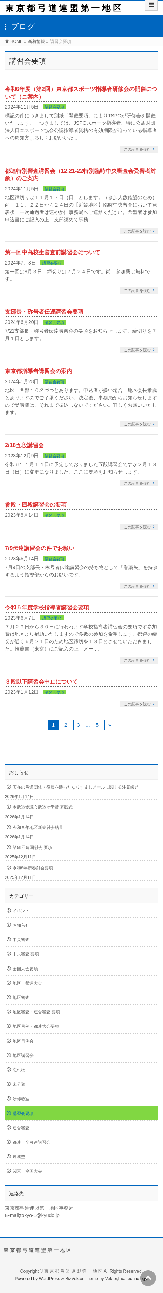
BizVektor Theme (81, 1278)
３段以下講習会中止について (41, 682)
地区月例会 (23, 1041)
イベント (21, 910)
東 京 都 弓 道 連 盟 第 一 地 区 (63, 8)
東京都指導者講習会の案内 (38, 371)
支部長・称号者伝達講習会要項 (44, 312)
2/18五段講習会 (24, 445)
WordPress (49, 1278)
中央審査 (21, 939)
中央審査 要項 (26, 954)
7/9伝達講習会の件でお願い (39, 548)
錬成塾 (19, 1156)
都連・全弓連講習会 (31, 1142)
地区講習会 (23, 1055)
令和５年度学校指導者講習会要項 (47, 607)
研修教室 (21, 1098)
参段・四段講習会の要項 (36, 505)
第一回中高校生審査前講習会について (52, 252)
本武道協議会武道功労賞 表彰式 (43, 807)
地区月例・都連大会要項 (36, 1026)
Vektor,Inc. (115, 1278)
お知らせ (21, 925)
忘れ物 (19, 1069)
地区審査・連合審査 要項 (36, 1012)
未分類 (19, 1084)
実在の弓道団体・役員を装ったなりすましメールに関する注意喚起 (76, 787)
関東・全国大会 (27, 1171)
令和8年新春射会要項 (33, 868)
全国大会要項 (25, 968)
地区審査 (21, 997)
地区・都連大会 (27, 983)
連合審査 (21, 1127)
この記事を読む (137, 149)
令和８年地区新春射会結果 (38, 827)
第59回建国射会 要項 (32, 847)
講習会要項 (54, 107)
